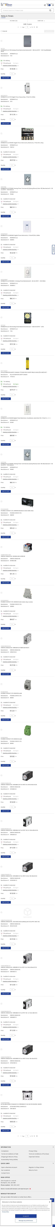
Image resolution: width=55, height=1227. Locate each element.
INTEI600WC (4, 234)
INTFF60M (3, 462)
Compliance (5, 1151)
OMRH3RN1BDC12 (6, 966)
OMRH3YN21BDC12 (6, 1057)
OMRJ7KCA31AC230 (6, 920)
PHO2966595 (4, 509)
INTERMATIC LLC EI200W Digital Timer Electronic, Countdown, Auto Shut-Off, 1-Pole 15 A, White (26, 418)
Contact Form (5, 1173)
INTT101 (3, 48)
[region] (26, 1212)
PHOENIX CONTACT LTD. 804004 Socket (11, 739)
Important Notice (34, 1156)
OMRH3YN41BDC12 (6, 874)
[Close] (49, 1202)
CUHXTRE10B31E (5, 1102)
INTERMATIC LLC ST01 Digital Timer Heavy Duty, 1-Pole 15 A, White (18, 97)
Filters (14, 20)
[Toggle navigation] (2, 5)
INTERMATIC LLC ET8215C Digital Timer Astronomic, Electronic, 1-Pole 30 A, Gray (22, 142)
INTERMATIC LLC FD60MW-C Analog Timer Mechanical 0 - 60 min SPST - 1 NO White (23, 281)
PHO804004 (4, 737)
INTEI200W (4, 416)
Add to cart (5, 77)
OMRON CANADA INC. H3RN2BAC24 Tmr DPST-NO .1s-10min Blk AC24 (19, 830)
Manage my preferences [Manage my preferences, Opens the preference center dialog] (26, 1220)
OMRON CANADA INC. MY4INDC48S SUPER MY (13, 556)
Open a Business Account (9, 1167)
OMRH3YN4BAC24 (6, 783)
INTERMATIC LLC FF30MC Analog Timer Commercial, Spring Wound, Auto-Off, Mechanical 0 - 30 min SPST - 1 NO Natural (27, 189)
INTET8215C (4, 141)
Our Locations (5, 1170)
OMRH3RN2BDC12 (6, 1011)
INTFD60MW (4, 279)
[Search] (27, 10)
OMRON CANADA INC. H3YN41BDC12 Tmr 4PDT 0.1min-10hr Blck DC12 (19, 876)
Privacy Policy (33, 1151)
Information (27, 1147)
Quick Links (27, 1163)
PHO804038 (4, 692)
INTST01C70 (4, 95)
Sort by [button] (40, 20)
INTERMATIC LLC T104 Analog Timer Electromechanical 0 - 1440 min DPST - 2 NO (22, 326)
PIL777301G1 (4, 371)
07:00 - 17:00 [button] (49, 3)
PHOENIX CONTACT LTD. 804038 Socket (11, 693)
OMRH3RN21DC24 (6, 646)
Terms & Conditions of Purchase (39, 1154)
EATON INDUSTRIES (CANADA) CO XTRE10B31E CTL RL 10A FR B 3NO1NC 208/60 (21, 1104)
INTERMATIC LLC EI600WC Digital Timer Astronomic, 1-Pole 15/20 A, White (20, 235)
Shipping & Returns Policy (9, 1156)
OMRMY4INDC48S (6, 555)
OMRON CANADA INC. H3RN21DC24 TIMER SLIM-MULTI (15, 647)
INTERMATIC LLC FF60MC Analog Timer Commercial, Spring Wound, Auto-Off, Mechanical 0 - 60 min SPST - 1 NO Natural (27, 464)
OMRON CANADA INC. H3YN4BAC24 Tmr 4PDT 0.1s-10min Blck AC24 (19, 784)
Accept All (26, 1216)
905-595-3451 (15, 1185)
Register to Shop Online (36, 1167)
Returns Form (33, 1170)
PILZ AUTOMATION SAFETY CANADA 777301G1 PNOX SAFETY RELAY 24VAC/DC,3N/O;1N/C (24, 372)
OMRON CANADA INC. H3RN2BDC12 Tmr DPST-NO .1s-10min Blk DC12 (19, 1013)
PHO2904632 (4, 600)
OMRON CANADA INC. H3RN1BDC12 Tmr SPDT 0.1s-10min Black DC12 (19, 967)
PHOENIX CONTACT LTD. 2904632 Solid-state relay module (17, 602)
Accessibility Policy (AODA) (9, 1159)
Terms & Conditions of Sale (9, 1154)
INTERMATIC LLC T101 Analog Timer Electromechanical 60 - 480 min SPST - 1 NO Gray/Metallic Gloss (26, 50)
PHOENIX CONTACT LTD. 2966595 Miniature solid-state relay (17, 510)
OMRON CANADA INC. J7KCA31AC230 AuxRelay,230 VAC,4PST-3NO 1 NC (20, 921)
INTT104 (3, 325)
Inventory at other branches (10, 65)
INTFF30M (3, 187)
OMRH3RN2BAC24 (6, 829)
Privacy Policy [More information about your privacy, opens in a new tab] (5, 1211)
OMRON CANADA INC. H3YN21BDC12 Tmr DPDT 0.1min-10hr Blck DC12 (19, 1058)
